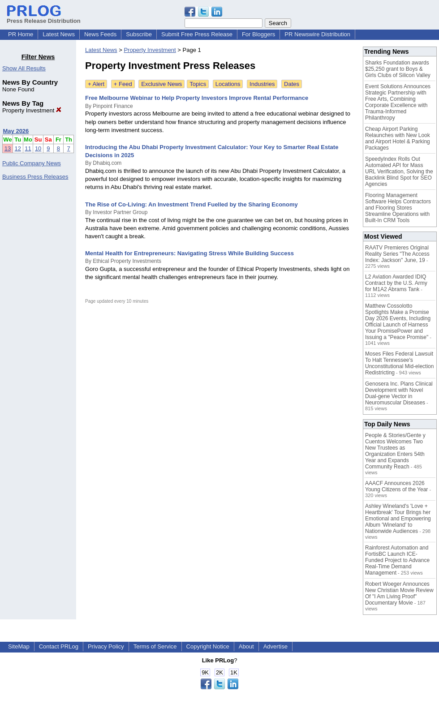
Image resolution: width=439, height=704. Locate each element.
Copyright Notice (207, 646)
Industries (262, 84)
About (246, 646)
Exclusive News (161, 84)
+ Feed (123, 84)
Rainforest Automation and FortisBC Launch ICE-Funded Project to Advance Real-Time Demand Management (397, 560)
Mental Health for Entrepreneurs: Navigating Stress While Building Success (189, 253)
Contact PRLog (58, 646)
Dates (291, 84)
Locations (228, 84)
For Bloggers (258, 34)
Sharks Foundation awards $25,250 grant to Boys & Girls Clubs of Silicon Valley (397, 69)
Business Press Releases (35, 176)
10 (38, 148)
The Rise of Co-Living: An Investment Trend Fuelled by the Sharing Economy (191, 204)
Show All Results (24, 68)
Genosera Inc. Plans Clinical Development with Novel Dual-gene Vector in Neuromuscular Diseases (399, 393)
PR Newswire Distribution (317, 34)
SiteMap (19, 646)
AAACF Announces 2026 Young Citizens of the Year (396, 486)
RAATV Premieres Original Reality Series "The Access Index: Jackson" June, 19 (397, 254)
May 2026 (16, 131)
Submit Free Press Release (196, 34)
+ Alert (96, 84)
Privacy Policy (106, 646)
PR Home (20, 34)
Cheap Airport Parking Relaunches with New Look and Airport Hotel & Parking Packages (397, 138)
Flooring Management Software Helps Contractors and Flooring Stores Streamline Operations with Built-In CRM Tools (398, 207)
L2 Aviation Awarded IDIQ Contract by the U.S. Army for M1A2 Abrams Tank (396, 283)
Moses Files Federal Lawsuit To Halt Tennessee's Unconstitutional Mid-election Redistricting (399, 363)
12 (18, 148)
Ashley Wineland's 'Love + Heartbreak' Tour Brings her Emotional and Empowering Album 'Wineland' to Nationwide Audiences (398, 518)
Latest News (59, 34)
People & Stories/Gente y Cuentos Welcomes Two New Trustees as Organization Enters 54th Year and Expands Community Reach (395, 451)
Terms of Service (155, 646)
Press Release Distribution (44, 17)
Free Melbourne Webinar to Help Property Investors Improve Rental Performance (196, 97)
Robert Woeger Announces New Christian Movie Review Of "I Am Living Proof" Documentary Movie (399, 593)
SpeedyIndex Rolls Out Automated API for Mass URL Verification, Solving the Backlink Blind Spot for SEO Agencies (399, 171)
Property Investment (31, 110)
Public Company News (31, 163)
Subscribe (139, 34)
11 (28, 148)
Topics (197, 84)
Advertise (275, 646)
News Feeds (100, 34)
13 (7, 148)
